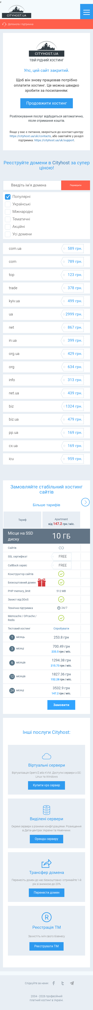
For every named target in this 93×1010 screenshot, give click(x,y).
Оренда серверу (46, 839)
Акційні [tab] (15, 227)
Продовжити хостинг (46, 103)
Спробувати (61, 628)
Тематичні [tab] (17, 219)
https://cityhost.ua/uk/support (54, 140)
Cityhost (61, 163)
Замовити (61, 705)
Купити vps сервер (46, 785)
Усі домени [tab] (18, 234)
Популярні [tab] (17, 197)
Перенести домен (46, 892)
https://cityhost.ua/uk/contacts (30, 136)
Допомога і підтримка (20, 24)
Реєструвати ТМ (46, 946)
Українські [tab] (17, 204)
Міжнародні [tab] (19, 212)
